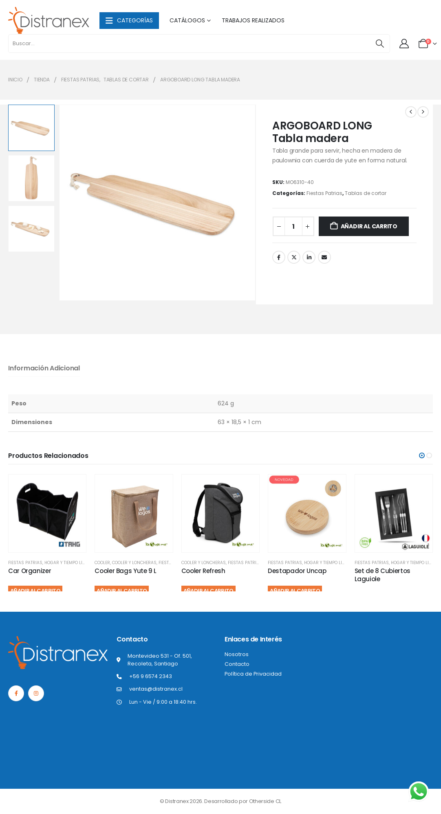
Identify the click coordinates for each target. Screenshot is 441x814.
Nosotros (237, 654)
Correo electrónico (324, 257)
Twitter (293, 257)
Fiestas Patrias (324, 193)
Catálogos (187, 20)
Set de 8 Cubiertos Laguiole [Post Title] (382, 575)
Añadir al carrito (369, 226)
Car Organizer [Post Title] (29, 571)
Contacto (237, 664)
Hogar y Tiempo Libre (67, 563)
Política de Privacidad (253, 673)
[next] (423, 112)
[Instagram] (36, 693)
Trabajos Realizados (253, 20)
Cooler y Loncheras (134, 563)
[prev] (411, 112)
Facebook (278, 257)
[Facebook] (16, 693)
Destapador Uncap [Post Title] (297, 571)
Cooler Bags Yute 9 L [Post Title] (126, 571)
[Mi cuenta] (404, 43)
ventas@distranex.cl (156, 688)
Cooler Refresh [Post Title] (203, 571)
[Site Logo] (49, 20)
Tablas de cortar (365, 193)
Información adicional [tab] (44, 368)
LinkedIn (308, 257)
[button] (422, 455)
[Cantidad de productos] (293, 226)
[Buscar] (380, 44)
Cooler (102, 563)
